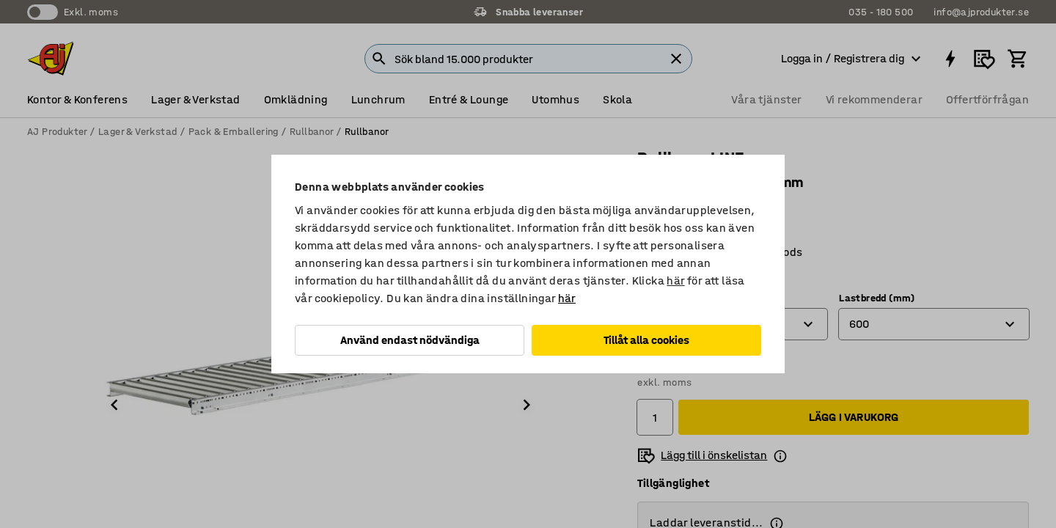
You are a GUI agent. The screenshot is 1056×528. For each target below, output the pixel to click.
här (675, 280)
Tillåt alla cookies (646, 340)
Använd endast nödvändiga (410, 340)
